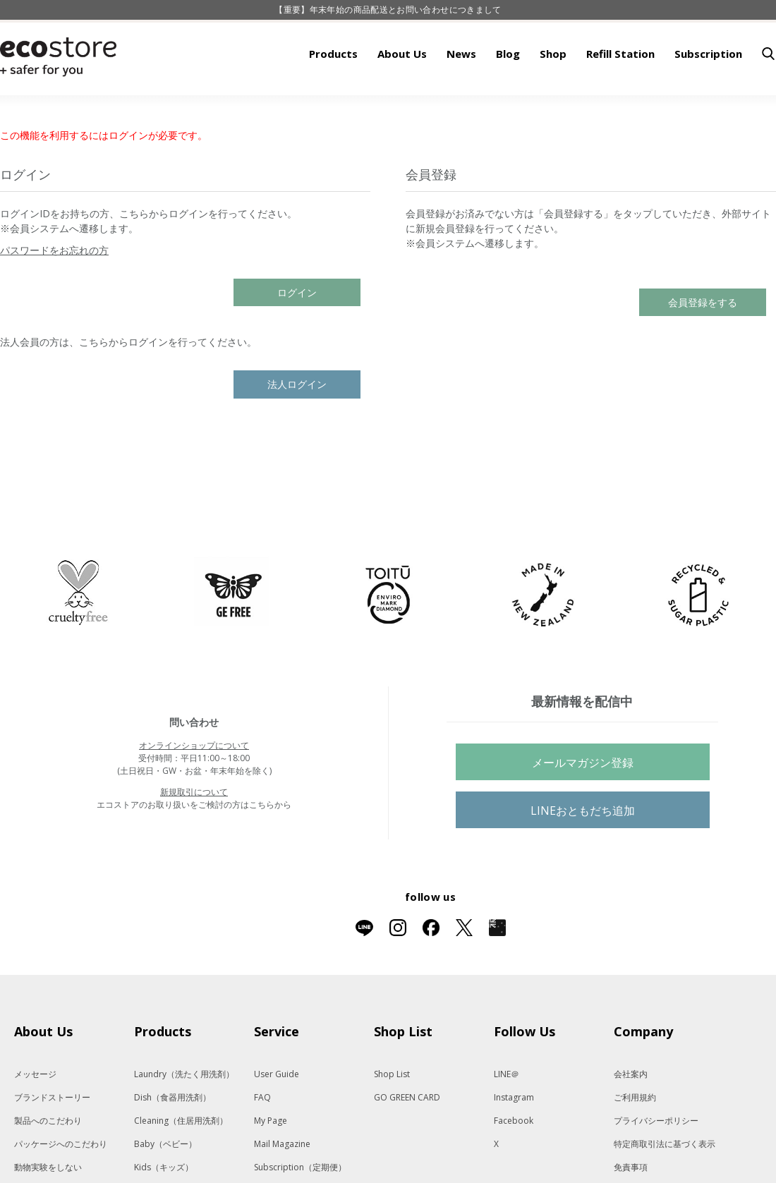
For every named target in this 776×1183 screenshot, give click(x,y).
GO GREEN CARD (407, 1141)
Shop (553, 97)
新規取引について (194, 836)
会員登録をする (702, 346)
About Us (402, 97)
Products (333, 97)
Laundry (184, 1118)
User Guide (276, 1118)
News (461, 97)
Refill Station (620, 97)
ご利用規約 (635, 1141)
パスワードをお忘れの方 (54, 294)
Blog (508, 97)
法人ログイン (297, 428)
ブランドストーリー (52, 1141)
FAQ (262, 1141)
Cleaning (181, 1164)
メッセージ (35, 1118)
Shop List (392, 1118)
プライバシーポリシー (656, 1164)
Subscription (708, 97)
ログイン (297, 336)
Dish (172, 1141)
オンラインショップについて (194, 789)
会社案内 (631, 1118)
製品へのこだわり (48, 1164)
